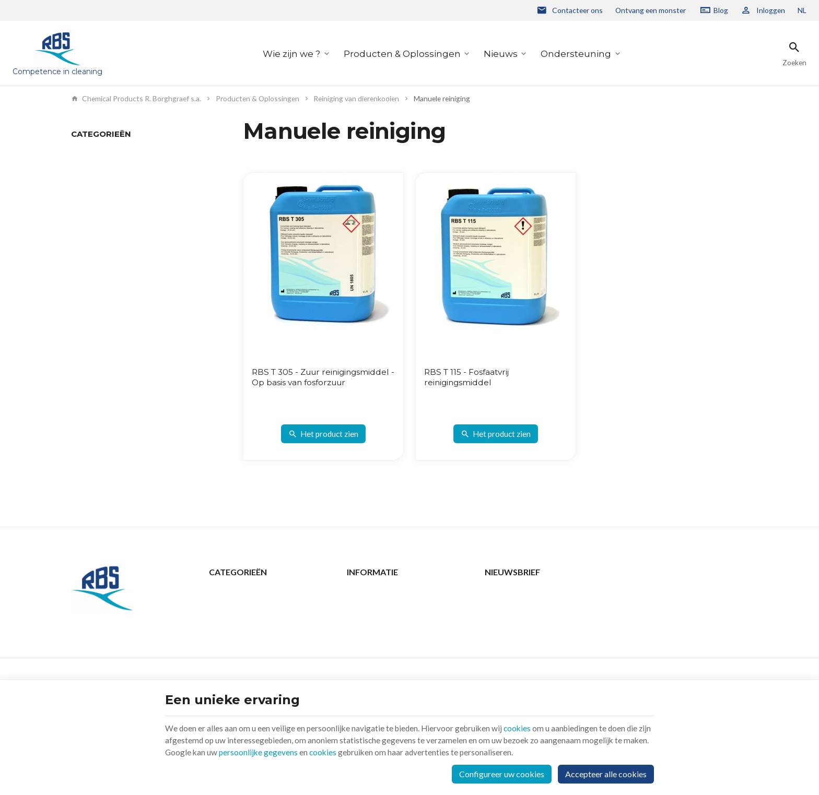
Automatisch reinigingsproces (119, 168)
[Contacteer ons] (569, 10)
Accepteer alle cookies (606, 773)
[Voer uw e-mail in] (616, 603)
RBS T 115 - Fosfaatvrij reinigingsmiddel (468, 377)
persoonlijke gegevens (287, 751)
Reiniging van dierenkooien (356, 98)
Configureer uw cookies (501, 773)
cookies (523, 726)
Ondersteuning (576, 53)
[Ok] (735, 603)
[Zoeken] (794, 53)
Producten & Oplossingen (402, 53)
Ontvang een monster (650, 10)
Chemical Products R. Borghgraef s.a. (136, 98)
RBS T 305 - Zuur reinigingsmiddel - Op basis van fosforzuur (316, 382)
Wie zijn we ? (291, 53)
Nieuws (501, 53)
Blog (720, 10)
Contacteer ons (372, 593)
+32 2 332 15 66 (118, 660)
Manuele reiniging (99, 153)
